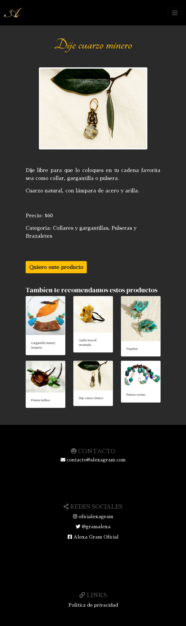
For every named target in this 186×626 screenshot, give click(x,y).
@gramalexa (93, 526)
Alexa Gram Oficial (93, 537)
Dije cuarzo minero (91, 398)
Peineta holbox (40, 400)
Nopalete (132, 349)
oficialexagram (93, 516)
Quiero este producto (56, 267)
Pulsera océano (136, 394)
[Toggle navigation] (175, 13)
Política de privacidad (93, 605)
